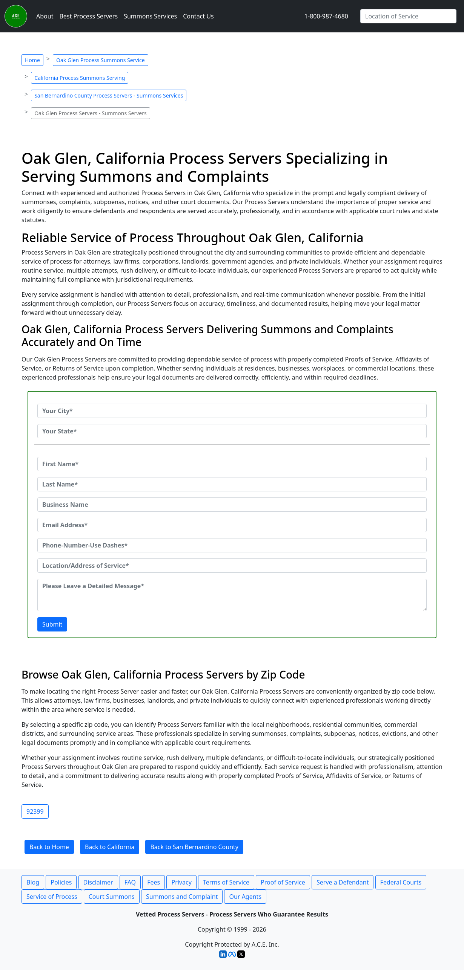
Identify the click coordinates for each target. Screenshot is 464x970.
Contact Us (198, 16)
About (44, 16)
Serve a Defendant (343, 882)
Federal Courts (400, 882)
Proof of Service (283, 882)
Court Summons (112, 896)
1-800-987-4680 (326, 16)
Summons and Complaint (182, 896)
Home (32, 60)
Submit (52, 624)
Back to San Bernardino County (194, 847)
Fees (153, 882)
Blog (32, 882)
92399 (35, 811)
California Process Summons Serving (79, 77)
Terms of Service (226, 882)
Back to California (110, 847)
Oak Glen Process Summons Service (100, 60)
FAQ (130, 882)
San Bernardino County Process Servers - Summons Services (108, 95)
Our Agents (245, 896)
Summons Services (150, 16)
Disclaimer (98, 882)
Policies (61, 882)
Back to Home (49, 847)
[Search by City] (408, 16)
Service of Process (51, 896)
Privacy (181, 882)
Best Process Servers (88, 16)
